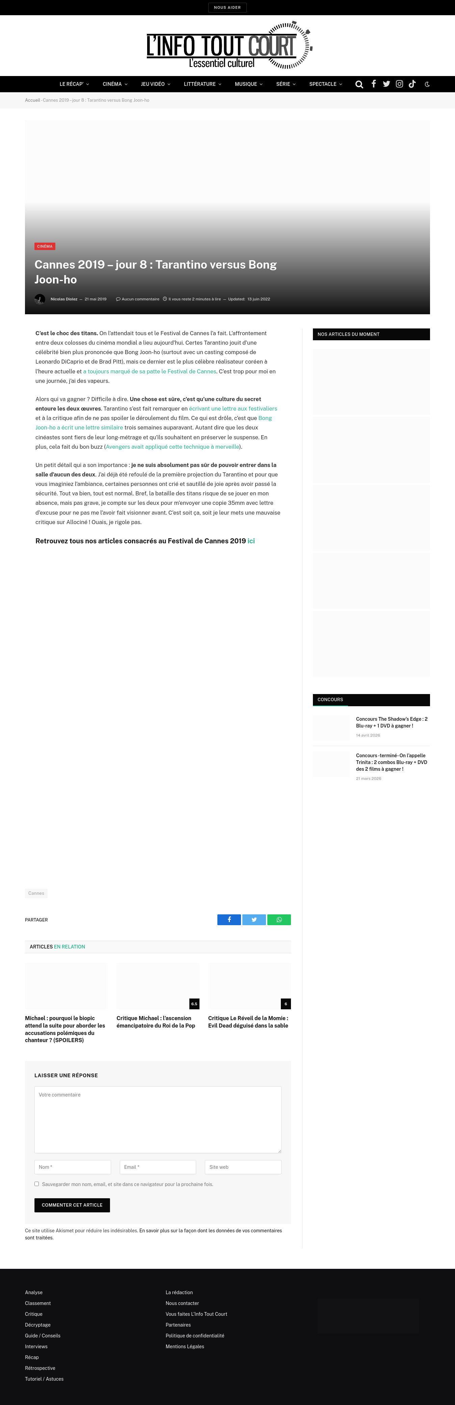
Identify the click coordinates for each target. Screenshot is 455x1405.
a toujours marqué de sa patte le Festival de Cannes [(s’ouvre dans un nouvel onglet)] (149, 371)
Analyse (34, 1292)
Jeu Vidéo (153, 84)
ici (251, 541)
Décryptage (38, 1325)
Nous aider (227, 7)
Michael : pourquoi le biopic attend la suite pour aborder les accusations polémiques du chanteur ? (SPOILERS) (65, 1029)
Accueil (32, 100)
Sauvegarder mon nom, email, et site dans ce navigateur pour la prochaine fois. (127, 1184)
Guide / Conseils (42, 1335)
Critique (34, 1314)
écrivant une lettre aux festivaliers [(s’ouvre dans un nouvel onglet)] (233, 408)
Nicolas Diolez (64, 299)
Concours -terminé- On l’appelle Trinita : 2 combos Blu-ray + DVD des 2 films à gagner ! (391, 762)
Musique (246, 84)
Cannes (36, 893)
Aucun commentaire (138, 299)
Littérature (200, 84)
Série (283, 84)
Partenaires (178, 1325)
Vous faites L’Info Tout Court (197, 1314)
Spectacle (323, 84)
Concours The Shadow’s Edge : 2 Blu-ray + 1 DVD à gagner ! (392, 722)
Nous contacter (182, 1303)
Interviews (36, 1346)
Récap (32, 1357)
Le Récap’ (72, 84)
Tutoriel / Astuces (44, 1379)
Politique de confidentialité (195, 1335)
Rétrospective (40, 1368)
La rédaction (179, 1292)
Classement (38, 1303)
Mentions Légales (185, 1346)
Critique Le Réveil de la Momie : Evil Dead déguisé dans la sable (248, 1022)
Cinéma (112, 84)
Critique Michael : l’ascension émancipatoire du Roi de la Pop (155, 1022)
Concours (330, 699)
